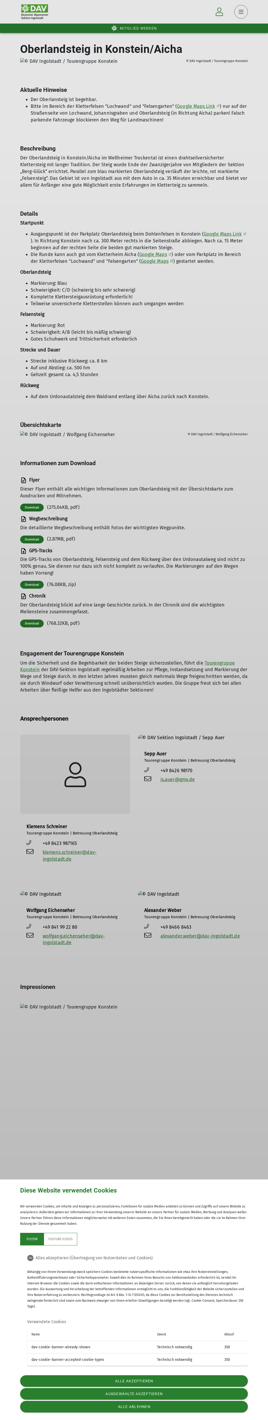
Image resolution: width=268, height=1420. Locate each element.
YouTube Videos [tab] (60, 1239)
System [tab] (31, 1239)
